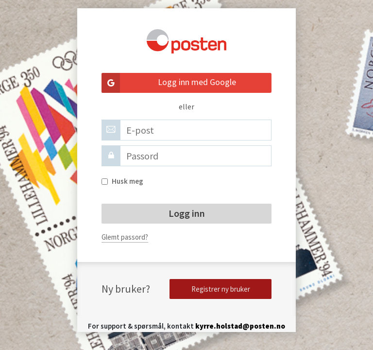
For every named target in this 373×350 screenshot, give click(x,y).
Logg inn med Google (169, 83)
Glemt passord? (125, 237)
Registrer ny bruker (220, 289)
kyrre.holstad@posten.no (240, 326)
